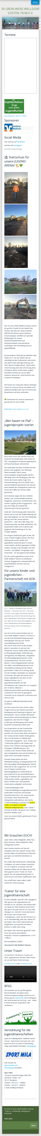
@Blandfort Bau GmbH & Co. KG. (16, 409)
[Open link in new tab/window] (21, 142)
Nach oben (8, 1118)
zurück (40, 27)
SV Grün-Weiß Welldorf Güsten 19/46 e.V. (21, 11)
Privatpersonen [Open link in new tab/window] (10, 963)
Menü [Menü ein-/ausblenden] (35, 2)
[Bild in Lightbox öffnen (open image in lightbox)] (20, 127)
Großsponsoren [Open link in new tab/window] (26, 963)
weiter (40, 21)
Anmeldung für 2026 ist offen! (15, 116)
